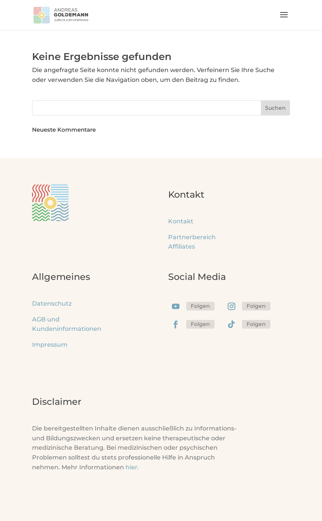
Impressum (49, 344)
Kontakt (180, 221)
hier (132, 467)
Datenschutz (52, 303)
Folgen (200, 306)
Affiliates (181, 246)
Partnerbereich (192, 237)
